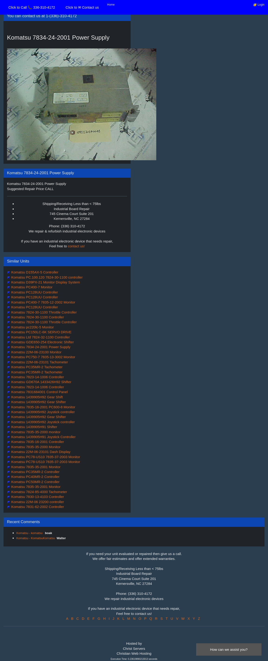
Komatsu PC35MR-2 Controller (34, 472)
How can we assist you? (229, 649)
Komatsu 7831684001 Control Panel (39, 392)
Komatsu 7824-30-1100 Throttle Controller (43, 312)
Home (111, 4)
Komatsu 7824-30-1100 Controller (37, 317)
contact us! (76, 246)
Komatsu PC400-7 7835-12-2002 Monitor (42, 302)
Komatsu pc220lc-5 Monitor (32, 327)
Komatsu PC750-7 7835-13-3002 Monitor (42, 357)
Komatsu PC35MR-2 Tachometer (36, 367)
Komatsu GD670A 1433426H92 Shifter (40, 382)
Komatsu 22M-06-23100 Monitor (35, 352)
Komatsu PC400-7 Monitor (31, 287)
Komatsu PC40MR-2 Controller (34, 477)
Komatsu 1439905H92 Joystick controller (42, 412)
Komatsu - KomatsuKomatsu (35, 538)
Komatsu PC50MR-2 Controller (34, 482)
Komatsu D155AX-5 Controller (34, 272)
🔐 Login (259, 4)
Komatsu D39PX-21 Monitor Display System (45, 282)
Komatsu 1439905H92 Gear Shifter (38, 402)
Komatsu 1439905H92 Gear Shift (36, 397)
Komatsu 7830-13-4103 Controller (37, 497)
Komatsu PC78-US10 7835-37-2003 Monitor (45, 457)
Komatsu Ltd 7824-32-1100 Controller (40, 337)
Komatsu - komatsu (29, 533)
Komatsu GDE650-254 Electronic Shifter (42, 342)
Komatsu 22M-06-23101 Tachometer (39, 362)
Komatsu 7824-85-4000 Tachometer (38, 492)
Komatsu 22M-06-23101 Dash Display (40, 452)
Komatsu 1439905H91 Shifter (33, 427)
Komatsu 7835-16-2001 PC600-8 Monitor (42, 407)
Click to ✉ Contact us (82, 7)
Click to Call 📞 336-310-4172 (31, 7)
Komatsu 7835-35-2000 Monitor (35, 447)
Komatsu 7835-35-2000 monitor (35, 432)
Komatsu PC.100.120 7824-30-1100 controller (46, 277)
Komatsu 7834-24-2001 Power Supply (40, 347)
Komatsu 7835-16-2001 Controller (37, 442)
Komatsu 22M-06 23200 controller (37, 502)
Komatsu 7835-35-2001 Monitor (35, 467)
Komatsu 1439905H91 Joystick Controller (43, 437)
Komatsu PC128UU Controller (34, 292)
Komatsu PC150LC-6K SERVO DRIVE (40, 332)
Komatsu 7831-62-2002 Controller (37, 507)
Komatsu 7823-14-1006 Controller (37, 377)
